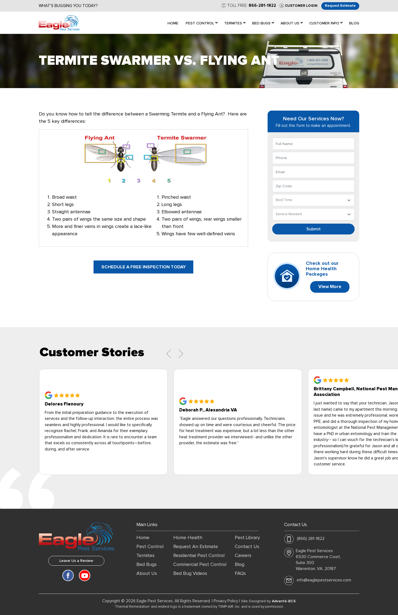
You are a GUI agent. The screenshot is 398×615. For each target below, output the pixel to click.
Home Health (187, 537)
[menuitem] (173, 23)
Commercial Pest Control (199, 564)
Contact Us (247, 546)
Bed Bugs (146, 564)
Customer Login (298, 6)
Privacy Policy (226, 601)
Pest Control (149, 546)
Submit (313, 229)
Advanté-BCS (284, 601)
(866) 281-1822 (311, 538)
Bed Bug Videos (190, 573)
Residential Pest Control (198, 555)
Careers (243, 555)
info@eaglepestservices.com (324, 580)
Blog (239, 564)
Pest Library (247, 537)
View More (329, 287)
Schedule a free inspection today (143, 267)
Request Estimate (340, 6)
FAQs (240, 573)
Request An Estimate (195, 546)
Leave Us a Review (76, 561)
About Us (146, 573)
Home (142, 537)
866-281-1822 (262, 6)
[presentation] (168, 353)
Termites (145, 555)
